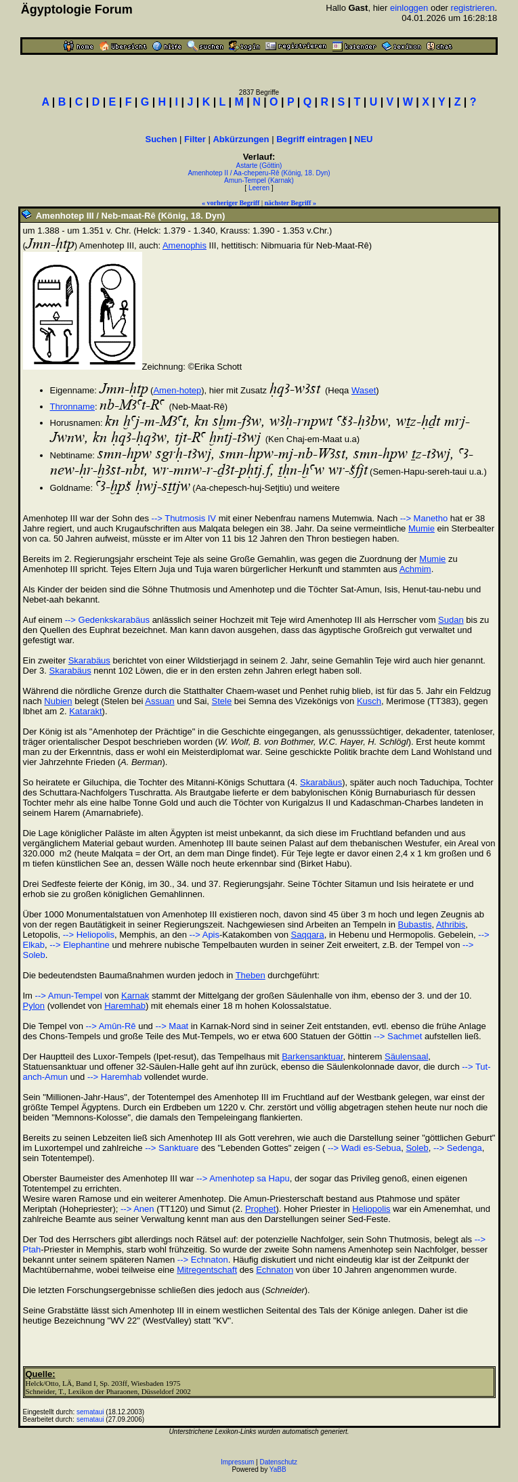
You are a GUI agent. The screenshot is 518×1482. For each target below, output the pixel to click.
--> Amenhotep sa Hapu (243, 1178)
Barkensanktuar (312, 1056)
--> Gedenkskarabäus (107, 620)
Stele (222, 701)
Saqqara (307, 935)
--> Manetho (424, 518)
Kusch (369, 701)
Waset (363, 390)
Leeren (259, 188)
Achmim (415, 569)
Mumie (421, 528)
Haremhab (125, 1006)
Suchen (161, 139)
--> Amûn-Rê (110, 1026)
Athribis (450, 924)
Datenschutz (279, 1462)
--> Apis (204, 935)
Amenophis (185, 245)
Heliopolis (371, 1209)
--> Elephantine (79, 945)
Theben (250, 975)
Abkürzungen (241, 139)
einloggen (409, 8)
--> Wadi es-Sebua (363, 1148)
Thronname (72, 406)
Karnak (135, 995)
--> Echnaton (202, 1260)
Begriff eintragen (311, 139)
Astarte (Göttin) (259, 165)
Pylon (34, 1006)
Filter (195, 139)
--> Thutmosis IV (184, 518)
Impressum (237, 1462)
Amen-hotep (177, 390)
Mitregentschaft (207, 1270)
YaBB (277, 1469)
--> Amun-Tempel (68, 995)
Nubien (58, 701)
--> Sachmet (398, 1036)
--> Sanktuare (171, 1148)
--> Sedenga (457, 1148)
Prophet (260, 1209)
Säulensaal (406, 1056)
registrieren (473, 8)
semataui (90, 1412)
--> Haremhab (114, 1077)
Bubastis (415, 924)
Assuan (159, 701)
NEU (363, 139)
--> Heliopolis (88, 935)
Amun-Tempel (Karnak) (259, 180)
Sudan (451, 620)
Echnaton (274, 1270)
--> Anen (137, 1209)
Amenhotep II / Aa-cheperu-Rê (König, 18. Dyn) (259, 173)
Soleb (417, 1148)
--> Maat (171, 1026)
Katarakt (85, 711)
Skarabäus (89, 660)
